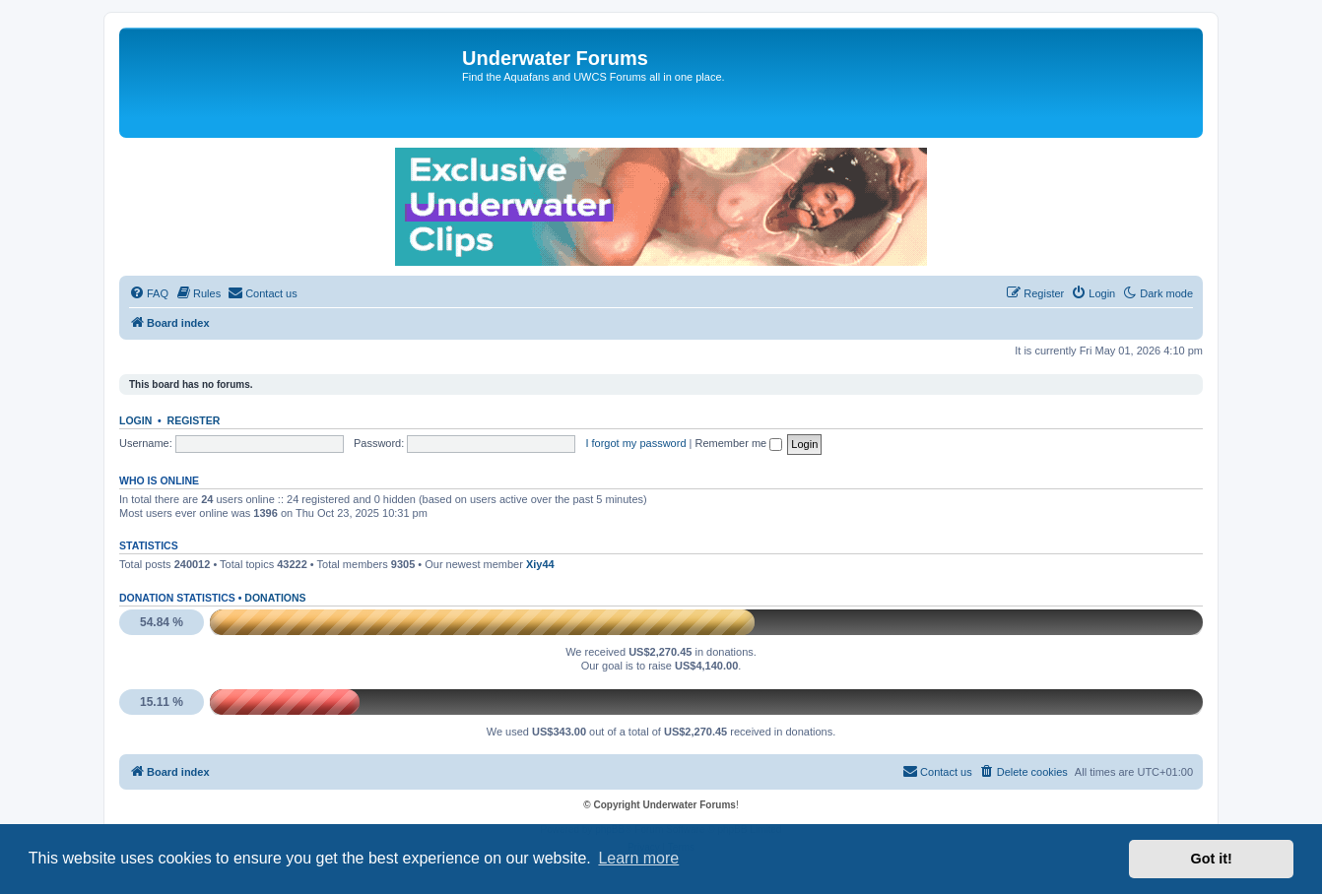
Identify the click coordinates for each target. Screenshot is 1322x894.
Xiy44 (540, 564)
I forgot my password (635, 443)
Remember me (738, 443)
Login (135, 420)
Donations (274, 598)
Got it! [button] (1211, 858)
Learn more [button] (638, 858)
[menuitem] (148, 293)
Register (194, 420)
